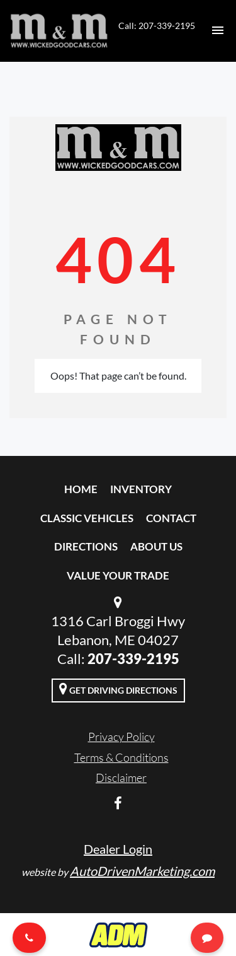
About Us (156, 546)
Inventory (141, 489)
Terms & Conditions (121, 757)
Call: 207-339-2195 (156, 25)
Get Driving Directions (118, 689)
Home (81, 489)
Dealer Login (118, 848)
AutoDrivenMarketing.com (142, 870)
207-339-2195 (133, 658)
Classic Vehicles (86, 518)
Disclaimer (121, 777)
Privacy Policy (121, 736)
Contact (171, 518)
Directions (86, 546)
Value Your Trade (118, 575)
